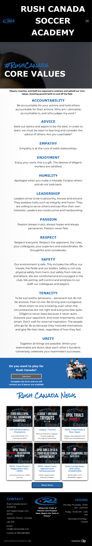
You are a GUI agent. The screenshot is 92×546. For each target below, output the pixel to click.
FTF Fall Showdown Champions (19, 431)
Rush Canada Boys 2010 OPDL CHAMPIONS (74, 468)
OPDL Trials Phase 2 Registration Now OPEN (20, 468)
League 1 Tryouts (47, 430)
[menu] (87, 21)
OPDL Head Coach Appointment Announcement (47, 468)
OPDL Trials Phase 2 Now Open (75, 431)
